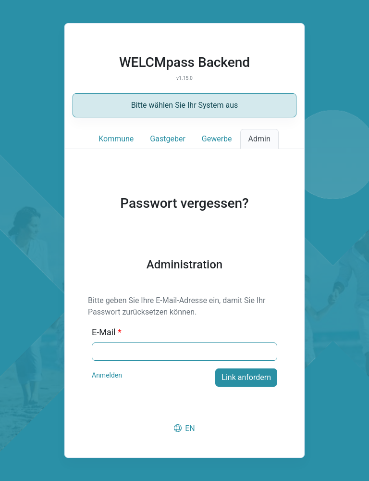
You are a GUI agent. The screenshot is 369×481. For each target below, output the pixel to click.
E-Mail (107, 332)
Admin (259, 138)
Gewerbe (217, 138)
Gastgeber (167, 138)
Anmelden (107, 375)
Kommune (116, 138)
